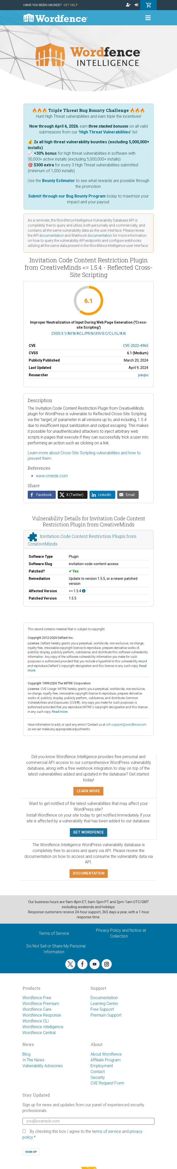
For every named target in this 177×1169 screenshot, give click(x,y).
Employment (102, 1065)
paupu (143, 375)
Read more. (60, 712)
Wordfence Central (38, 1032)
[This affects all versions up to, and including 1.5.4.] (83, 591)
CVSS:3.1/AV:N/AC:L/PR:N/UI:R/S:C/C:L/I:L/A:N (88, 333)
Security (98, 1077)
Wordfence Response (41, 1015)
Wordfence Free (36, 997)
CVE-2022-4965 (135, 346)
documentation (51, 235)
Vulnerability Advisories (42, 1065)
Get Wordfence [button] (88, 832)
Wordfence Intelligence (42, 1026)
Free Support (102, 1009)
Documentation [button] (88, 873)
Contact (98, 1071)
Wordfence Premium (40, 1003)
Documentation (104, 997)
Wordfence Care (36, 1009)
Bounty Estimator (58, 180)
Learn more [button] (88, 791)
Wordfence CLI (35, 1021)
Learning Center (104, 1003)
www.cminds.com (52, 475)
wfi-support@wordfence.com (126, 724)
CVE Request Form (107, 1083)
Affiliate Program (106, 1060)
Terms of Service (54, 933)
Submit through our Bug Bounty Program (67, 196)
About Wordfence (106, 1054)
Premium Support (106, 1015)
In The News (33, 1060)
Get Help (71, 5)
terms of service (106, 1131)
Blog (26, 1054)
